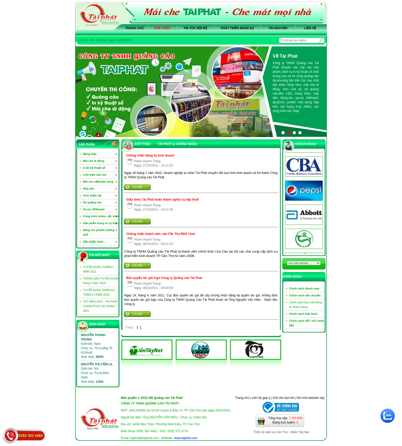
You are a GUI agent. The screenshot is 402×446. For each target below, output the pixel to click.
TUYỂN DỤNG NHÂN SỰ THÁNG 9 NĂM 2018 (99, 292)
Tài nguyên (277, 28)
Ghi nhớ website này (310, 398)
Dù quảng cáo (92, 202)
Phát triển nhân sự (237, 28)
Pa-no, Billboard (94, 209)
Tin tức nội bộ (195, 28)
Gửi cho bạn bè (283, 398)
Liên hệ (310, 28)
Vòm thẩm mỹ (92, 195)
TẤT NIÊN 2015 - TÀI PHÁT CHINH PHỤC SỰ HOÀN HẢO (100, 306)
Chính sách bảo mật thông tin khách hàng (305, 304)
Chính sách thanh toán (304, 288)
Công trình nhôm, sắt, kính (101, 216)
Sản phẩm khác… (94, 241)
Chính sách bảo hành (303, 313)
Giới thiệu (162, 28)
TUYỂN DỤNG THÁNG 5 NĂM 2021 (98, 269)
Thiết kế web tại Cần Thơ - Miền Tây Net (281, 432)
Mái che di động (93, 160)
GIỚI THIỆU (142, 144)
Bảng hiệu (90, 153)
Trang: (129, 327)
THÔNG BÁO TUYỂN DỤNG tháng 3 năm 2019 (101, 281)
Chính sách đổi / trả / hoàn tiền (307, 323)
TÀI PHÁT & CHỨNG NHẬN (175, 144)
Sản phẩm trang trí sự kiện (100, 223)
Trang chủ (134, 28)
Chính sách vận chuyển (305, 295)
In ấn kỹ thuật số (94, 167)
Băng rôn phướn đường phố (99, 232)
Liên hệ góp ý (261, 398)
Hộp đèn (88, 188)
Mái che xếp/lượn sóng (98, 181)
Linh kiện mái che (95, 174)
